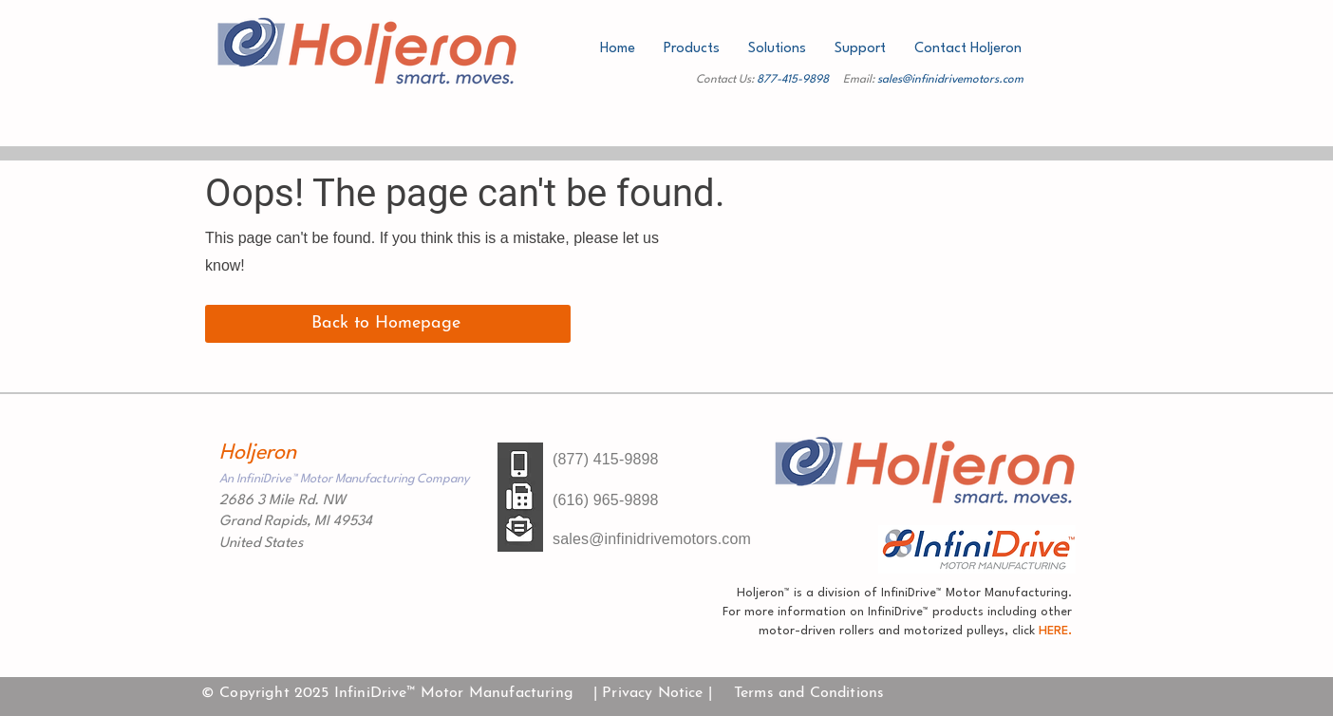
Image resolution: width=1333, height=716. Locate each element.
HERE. (1053, 631)
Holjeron (257, 453)
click (1023, 631)
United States (261, 544)
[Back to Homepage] (388, 324)
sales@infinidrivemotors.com (950, 79)
